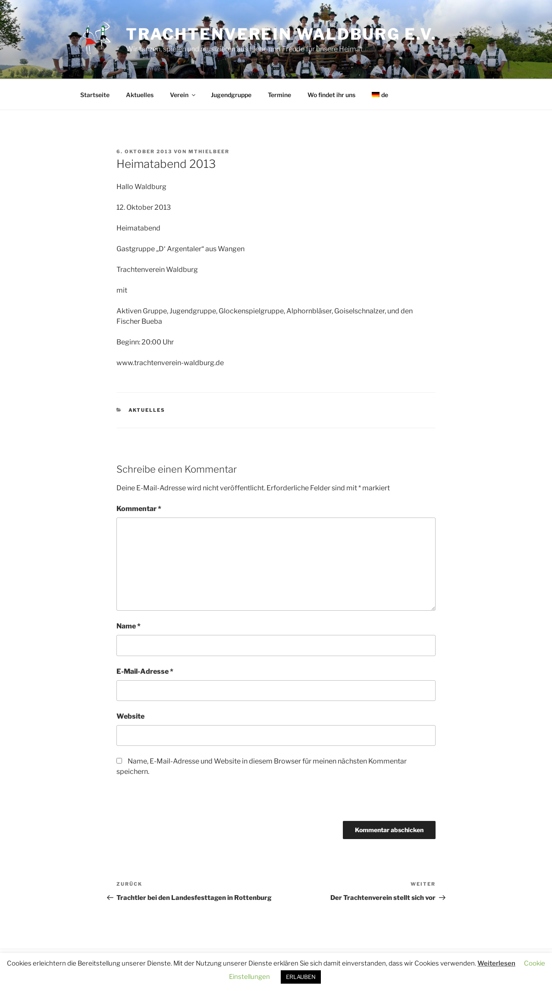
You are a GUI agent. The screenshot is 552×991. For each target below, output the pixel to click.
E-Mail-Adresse (144, 671)
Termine (279, 94)
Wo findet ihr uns (331, 94)
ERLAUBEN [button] (301, 976)
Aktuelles (140, 94)
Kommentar (138, 509)
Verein (183, 94)
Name (128, 626)
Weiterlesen (496, 963)
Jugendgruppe (231, 94)
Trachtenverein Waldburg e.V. (281, 34)
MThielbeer (208, 151)
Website (130, 716)
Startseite (95, 94)
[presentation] (175, 802)
